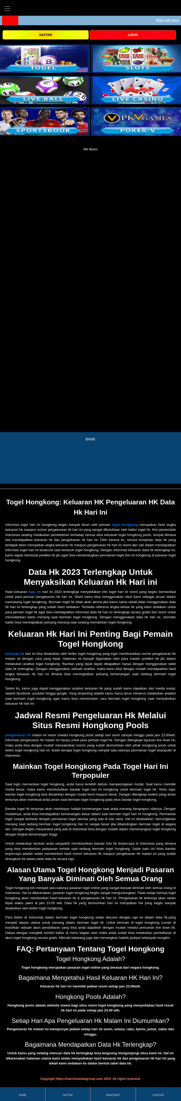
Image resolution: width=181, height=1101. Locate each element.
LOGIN (133, 35)
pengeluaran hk (18, 735)
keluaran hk (14, 654)
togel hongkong (125, 525)
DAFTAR (45, 35)
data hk (35, 592)
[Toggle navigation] (7, 8)
